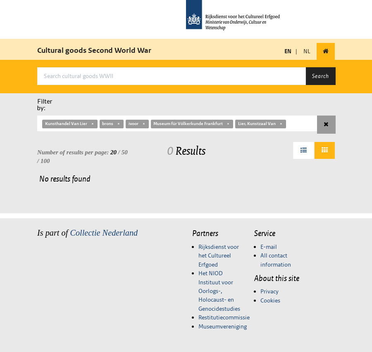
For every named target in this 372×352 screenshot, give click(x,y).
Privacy (269, 291)
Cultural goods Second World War (94, 50)
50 (125, 152)
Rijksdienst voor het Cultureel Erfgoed (218, 255)
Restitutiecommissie (224, 317)
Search (320, 76)
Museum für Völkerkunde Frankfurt (191, 123)
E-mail (268, 246)
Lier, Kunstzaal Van (260, 123)
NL (306, 51)
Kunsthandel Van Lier (70, 123)
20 (113, 152)
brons (111, 123)
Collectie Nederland (104, 232)
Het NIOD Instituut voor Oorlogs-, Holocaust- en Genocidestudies (219, 290)
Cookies (270, 300)
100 (45, 161)
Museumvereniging (222, 326)
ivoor (137, 123)
